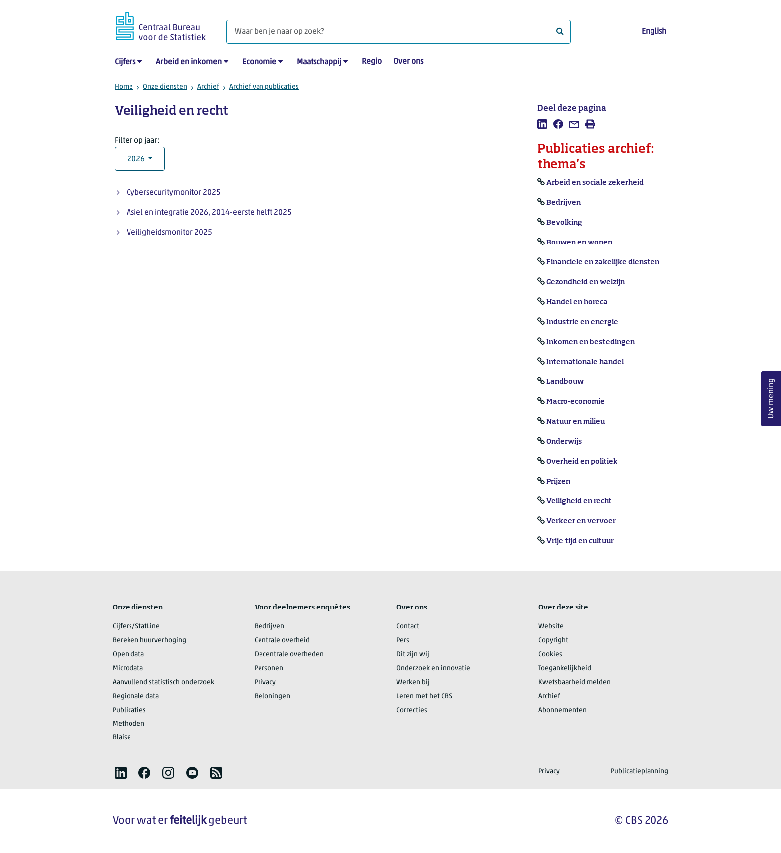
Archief (208, 87)
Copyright (553, 640)
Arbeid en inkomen (189, 62)
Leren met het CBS (424, 696)
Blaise (122, 737)
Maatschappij (319, 62)
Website (551, 626)
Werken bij (413, 682)
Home (124, 87)
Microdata (128, 668)
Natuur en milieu (575, 421)
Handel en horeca (577, 302)
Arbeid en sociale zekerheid (595, 182)
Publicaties (129, 710)
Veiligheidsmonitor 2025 (169, 233)
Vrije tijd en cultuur (580, 541)
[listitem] (542, 124)
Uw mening (771, 398)
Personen (269, 668)
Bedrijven (563, 202)
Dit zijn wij (412, 654)
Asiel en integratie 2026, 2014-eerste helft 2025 (209, 213)
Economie (259, 62)
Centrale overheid (282, 640)
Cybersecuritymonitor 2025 (174, 193)
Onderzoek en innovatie (433, 668)
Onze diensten (165, 87)
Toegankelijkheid (564, 668)
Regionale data (136, 696)
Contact (407, 626)
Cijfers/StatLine (136, 626)
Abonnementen (562, 710)
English (654, 32)
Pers (402, 640)
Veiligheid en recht (579, 501)
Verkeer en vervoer (581, 521)
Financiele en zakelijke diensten (602, 262)
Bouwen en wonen (579, 242)
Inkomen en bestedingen (590, 342)
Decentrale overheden (289, 654)
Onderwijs (564, 441)
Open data (128, 654)
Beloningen (272, 696)
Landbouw (565, 381)
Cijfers (125, 62)
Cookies (550, 654)
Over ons (408, 62)
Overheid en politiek (582, 461)
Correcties (411, 710)
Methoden (128, 724)
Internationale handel (585, 362)
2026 (136, 159)
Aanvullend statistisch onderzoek (163, 682)
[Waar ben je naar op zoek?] (398, 32)
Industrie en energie (582, 322)
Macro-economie (575, 401)
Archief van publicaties (264, 87)
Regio (372, 62)
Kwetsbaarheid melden (574, 682)
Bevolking (564, 222)
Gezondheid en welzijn (585, 282)
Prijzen (558, 481)
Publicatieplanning (639, 771)
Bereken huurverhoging (149, 640)
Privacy (265, 682)
